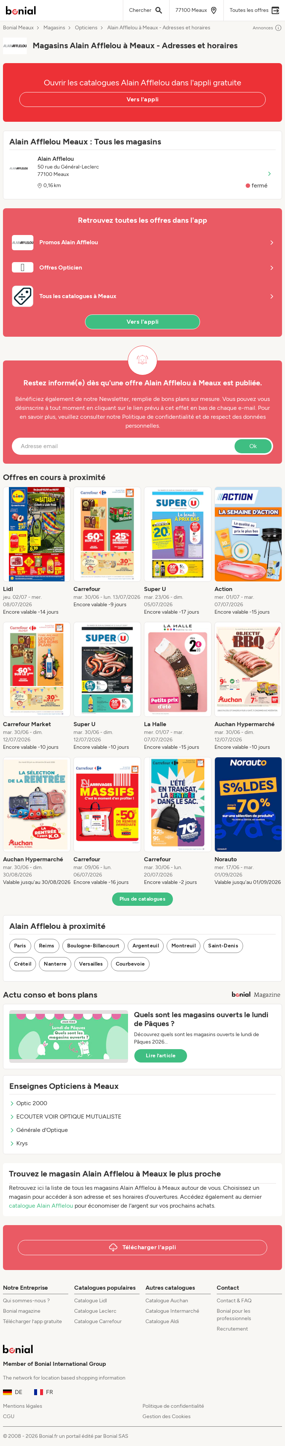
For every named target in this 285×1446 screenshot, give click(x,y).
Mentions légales (22, 1406)
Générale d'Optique (38, 1129)
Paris (20, 946)
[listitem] (37, 551)
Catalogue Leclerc (95, 1311)
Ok (253, 446)
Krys (18, 1143)
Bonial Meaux (18, 27)
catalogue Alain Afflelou (41, 1205)
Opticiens (86, 27)
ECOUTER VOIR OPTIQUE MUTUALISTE (65, 1116)
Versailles (91, 964)
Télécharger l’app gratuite (32, 1321)
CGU (8, 1416)
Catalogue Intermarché (172, 1311)
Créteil (22, 964)
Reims (47, 946)
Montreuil (183, 946)
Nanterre (55, 964)
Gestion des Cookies (166, 1416)
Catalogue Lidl (90, 1301)
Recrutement (232, 1329)
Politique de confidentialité (173, 1406)
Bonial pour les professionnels (234, 1315)
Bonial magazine (21, 1311)
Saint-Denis (223, 946)
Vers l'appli (143, 99)
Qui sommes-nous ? (26, 1301)
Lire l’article (161, 1055)
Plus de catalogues (142, 899)
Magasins (54, 27)
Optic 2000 (28, 1103)
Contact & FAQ (234, 1301)
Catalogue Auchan (166, 1301)
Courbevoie (130, 964)
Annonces (267, 28)
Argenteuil (145, 946)
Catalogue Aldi (162, 1321)
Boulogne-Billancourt (93, 946)
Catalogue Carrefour (98, 1321)
